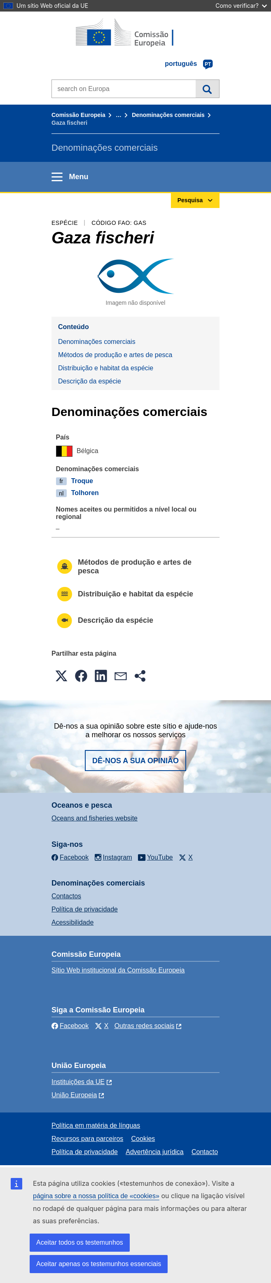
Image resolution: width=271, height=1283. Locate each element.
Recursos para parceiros (87, 1138)
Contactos (66, 896)
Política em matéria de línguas (95, 1125)
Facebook (70, 1025)
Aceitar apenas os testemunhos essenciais (98, 1263)
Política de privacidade (84, 909)
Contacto (205, 1151)
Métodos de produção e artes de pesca (115, 354)
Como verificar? (241, 5)
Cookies (143, 1138)
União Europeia (74, 1094)
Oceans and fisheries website (94, 818)
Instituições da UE (78, 1081)
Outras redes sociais (144, 1025)
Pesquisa (207, 88)
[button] (61, 676)
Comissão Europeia (78, 115)
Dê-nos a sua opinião (135, 761)
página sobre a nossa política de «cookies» (96, 1195)
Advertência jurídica (155, 1151)
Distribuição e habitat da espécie (105, 368)
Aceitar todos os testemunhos (79, 1242)
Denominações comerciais (168, 115)
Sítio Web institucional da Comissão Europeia (118, 970)
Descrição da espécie (89, 381)
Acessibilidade (72, 922)
